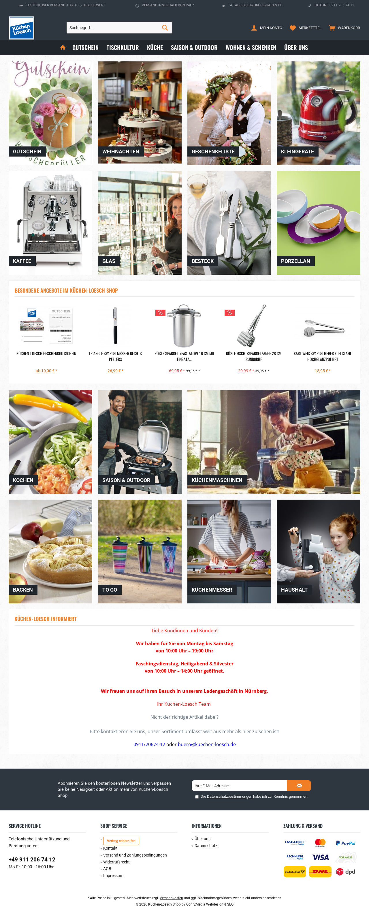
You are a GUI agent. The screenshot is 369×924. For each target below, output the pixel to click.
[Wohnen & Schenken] (251, 47)
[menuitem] (343, 27)
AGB (107, 868)
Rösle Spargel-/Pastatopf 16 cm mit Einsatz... (184, 356)
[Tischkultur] (123, 47)
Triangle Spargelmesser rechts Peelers (115, 356)
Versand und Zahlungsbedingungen (135, 855)
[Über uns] (296, 47)
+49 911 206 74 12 (32, 859)
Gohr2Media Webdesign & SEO (210, 904)
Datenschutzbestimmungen (229, 796)
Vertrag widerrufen (121, 841)
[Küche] (155, 47)
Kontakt (110, 848)
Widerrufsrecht (116, 862)
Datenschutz (206, 845)
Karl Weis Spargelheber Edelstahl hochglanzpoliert (323, 356)
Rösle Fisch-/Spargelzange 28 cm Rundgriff (253, 356)
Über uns (202, 838)
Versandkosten (171, 898)
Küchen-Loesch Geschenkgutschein (46, 353)
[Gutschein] (85, 47)
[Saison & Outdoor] (194, 47)
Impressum (113, 875)
